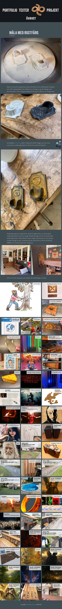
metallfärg (17, 143)
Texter (24, 10)
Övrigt (31, 19)
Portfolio (10, 10)
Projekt (53, 10)
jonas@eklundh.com (31, 604)
